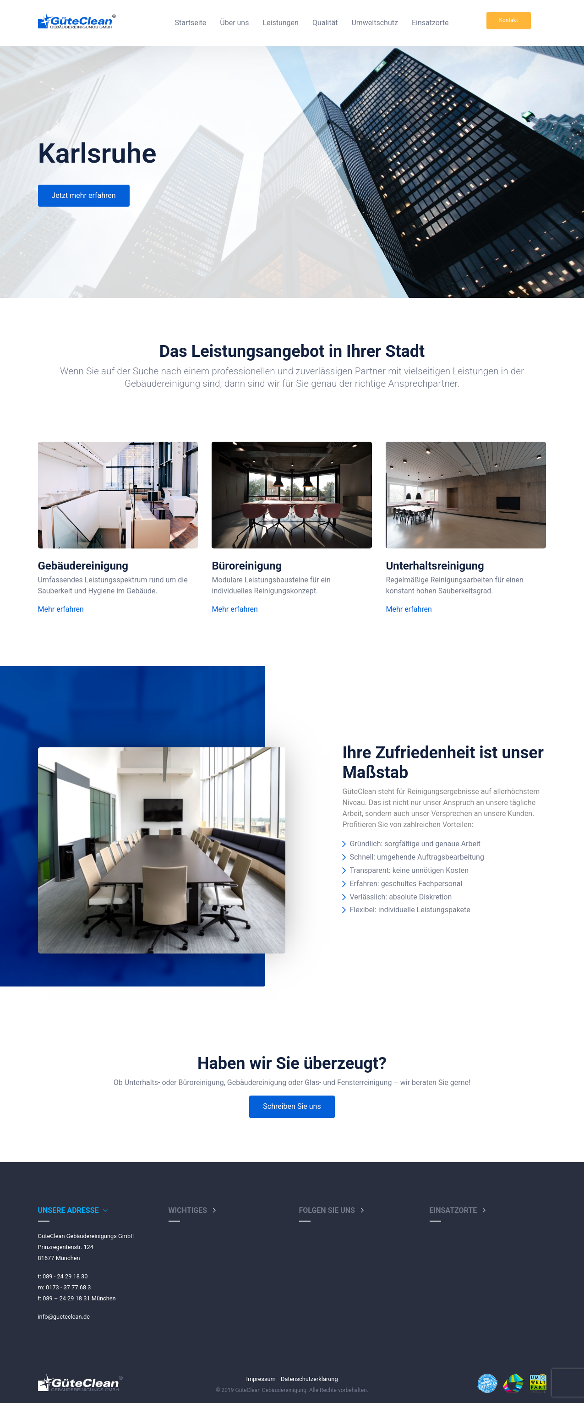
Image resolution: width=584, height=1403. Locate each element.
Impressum (260, 1379)
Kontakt (508, 20)
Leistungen (280, 22)
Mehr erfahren (61, 609)
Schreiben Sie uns (292, 1106)
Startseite (190, 22)
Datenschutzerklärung (309, 1379)
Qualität (325, 22)
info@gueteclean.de (64, 1316)
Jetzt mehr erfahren (84, 195)
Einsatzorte (430, 22)
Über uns (234, 22)
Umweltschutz (374, 22)
